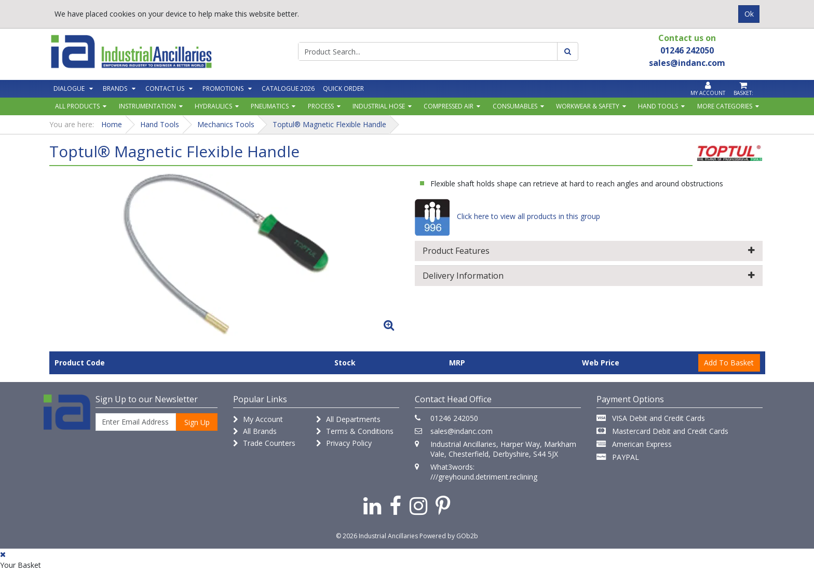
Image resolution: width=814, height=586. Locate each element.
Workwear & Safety (587, 106)
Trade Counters (264, 443)
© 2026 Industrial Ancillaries (377, 536)
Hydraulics (213, 106)
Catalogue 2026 (288, 88)
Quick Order (343, 88)
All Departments (348, 419)
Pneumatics (270, 106)
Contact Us (164, 88)
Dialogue (69, 88)
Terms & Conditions (355, 431)
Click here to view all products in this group (507, 216)
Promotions (222, 88)
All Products (77, 106)
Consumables (515, 106)
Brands (115, 88)
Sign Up (197, 422)
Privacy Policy (344, 443)
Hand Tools (658, 106)
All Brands (255, 431)
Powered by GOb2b (448, 536)
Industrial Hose (378, 106)
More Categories (724, 106)
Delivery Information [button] (589, 275)
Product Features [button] (589, 250)
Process (321, 106)
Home (111, 124)
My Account (258, 419)
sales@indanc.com (461, 431)
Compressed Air (448, 106)
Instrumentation (147, 106)
